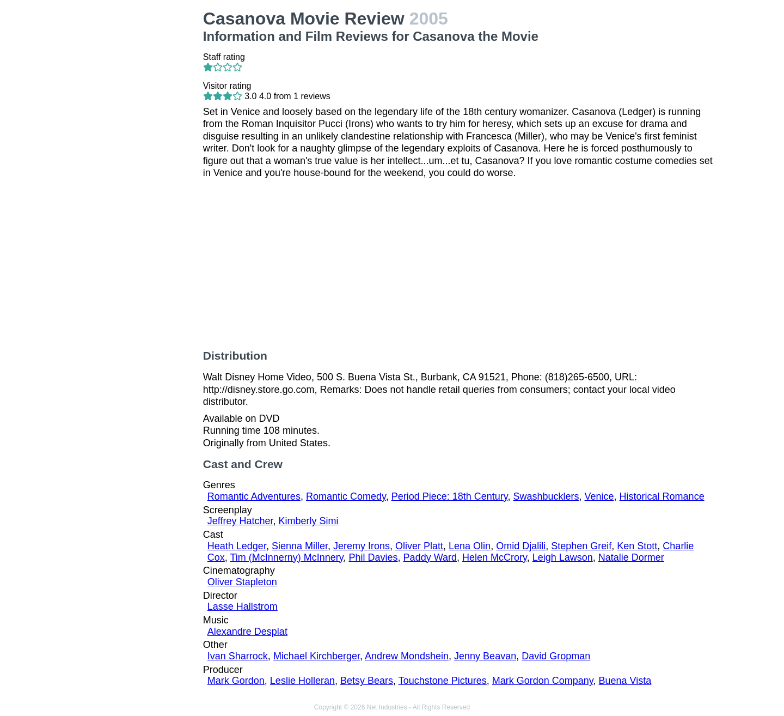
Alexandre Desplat (247, 631)
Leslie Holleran (302, 680)
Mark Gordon (236, 680)
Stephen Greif (581, 546)
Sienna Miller (300, 546)
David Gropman (556, 656)
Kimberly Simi (309, 520)
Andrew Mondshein (407, 656)
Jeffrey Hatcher (240, 520)
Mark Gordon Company (542, 680)
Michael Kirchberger (316, 656)
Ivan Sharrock (237, 656)
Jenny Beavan (485, 656)
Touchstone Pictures (443, 680)
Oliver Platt (419, 546)
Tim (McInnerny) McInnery (287, 557)
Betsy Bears (366, 680)
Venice (599, 496)
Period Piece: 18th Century (449, 496)
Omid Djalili (521, 546)
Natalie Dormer (631, 557)
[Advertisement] (136, 172)
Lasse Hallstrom (242, 606)
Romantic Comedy (346, 496)
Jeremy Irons (361, 546)
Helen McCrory (494, 557)
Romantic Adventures (254, 496)
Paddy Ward (430, 557)
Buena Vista (625, 680)
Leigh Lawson (562, 557)
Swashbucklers (546, 496)
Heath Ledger (236, 546)
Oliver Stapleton (242, 582)
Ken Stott (637, 546)
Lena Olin (470, 546)
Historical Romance (662, 496)
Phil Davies (373, 557)
